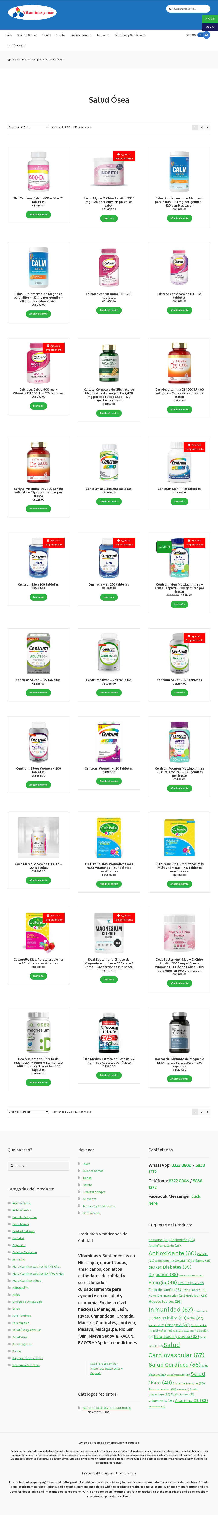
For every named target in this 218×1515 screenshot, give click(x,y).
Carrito (60, 35)
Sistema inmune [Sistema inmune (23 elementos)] (189, 1383)
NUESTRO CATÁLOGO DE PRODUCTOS (107, 1408)
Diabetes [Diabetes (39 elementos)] (177, 1267)
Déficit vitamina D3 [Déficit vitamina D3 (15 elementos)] (191, 1275)
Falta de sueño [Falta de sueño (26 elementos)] (165, 1290)
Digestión (18, 1245)
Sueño (16, 1351)
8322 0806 (181, 1165)
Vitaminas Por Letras (26, 1365)
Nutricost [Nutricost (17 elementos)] (156, 1325)
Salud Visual (20, 1337)
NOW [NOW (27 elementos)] (195, 1318)
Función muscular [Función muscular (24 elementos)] (167, 1295)
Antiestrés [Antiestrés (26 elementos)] (182, 1240)
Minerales (18, 1259)
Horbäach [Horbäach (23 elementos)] (196, 1295)
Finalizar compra (81, 35)
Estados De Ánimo (24, 1252)
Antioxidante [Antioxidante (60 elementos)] (172, 1253)
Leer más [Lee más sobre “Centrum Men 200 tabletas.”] (38, 597)
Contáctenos (16, 45)
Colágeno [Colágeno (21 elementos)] (200, 1260)
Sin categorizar (22, 1344)
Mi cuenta (103, 35)
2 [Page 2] (201, 127)
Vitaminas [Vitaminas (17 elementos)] (157, 1406)
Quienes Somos (27, 35)
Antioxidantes (21, 1210)
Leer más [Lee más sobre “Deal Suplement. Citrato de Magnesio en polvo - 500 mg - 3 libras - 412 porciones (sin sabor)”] (109, 979)
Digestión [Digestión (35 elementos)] (163, 1274)
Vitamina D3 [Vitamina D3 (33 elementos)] (191, 1400)
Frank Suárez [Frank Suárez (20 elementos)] (194, 1290)
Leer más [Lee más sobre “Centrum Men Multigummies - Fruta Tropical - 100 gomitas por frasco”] (179, 604)
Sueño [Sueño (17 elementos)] (183, 1389)
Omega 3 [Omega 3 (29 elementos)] (177, 1324)
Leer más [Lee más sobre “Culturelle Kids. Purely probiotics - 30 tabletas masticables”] (38, 975)
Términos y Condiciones (131, 35)
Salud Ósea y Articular (26, 1330)
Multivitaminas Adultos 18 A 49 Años (36, 1266)
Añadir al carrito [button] (38, 214)
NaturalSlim (20, 1287)
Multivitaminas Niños (26, 1280)
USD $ (208, 27)
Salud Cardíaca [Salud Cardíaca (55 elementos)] (175, 1364)
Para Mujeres (20, 1323)
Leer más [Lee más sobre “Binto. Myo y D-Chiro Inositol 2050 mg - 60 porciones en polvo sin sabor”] (109, 218)
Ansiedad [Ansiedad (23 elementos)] (159, 1240)
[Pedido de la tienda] (28, 127)
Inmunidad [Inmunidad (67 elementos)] (171, 1309)
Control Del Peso (23, 1231)
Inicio (8, 35)
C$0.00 (195, 34)
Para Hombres (21, 1315)
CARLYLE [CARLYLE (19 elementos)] (182, 1260)
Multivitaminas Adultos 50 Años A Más (38, 1273)
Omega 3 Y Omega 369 (27, 1301)
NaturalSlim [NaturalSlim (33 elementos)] (169, 1318)
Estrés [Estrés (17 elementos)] (197, 1283)
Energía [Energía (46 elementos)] (163, 1282)
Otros (16, 1308)
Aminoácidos (21, 1203)
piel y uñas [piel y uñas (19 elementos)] (162, 1330)
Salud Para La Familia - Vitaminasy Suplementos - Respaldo (106, 1368)
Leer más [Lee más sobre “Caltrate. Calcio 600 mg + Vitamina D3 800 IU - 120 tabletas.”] (38, 405)
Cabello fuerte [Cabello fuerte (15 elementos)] (164, 1260)
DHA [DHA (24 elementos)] (155, 1267)
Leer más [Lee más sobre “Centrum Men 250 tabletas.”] (109, 597)
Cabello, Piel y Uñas (24, 1217)
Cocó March (20, 1224)
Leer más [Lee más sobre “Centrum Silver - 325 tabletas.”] (179, 692)
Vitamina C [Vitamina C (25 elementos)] (161, 1401)
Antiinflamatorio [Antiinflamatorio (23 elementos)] (165, 1245)
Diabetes (18, 1238)
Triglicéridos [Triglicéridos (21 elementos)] (182, 1394)
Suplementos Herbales (27, 1358)
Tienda (46, 35)
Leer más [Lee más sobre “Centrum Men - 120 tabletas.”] (179, 501)
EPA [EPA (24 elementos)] (184, 1283)
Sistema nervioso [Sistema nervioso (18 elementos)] (162, 1389)
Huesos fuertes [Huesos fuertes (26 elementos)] (165, 1301)
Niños (16, 1294)
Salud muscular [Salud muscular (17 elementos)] (178, 1374)
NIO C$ (208, 19)
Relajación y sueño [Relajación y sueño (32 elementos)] (176, 1336)
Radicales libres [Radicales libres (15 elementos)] (183, 1330)
